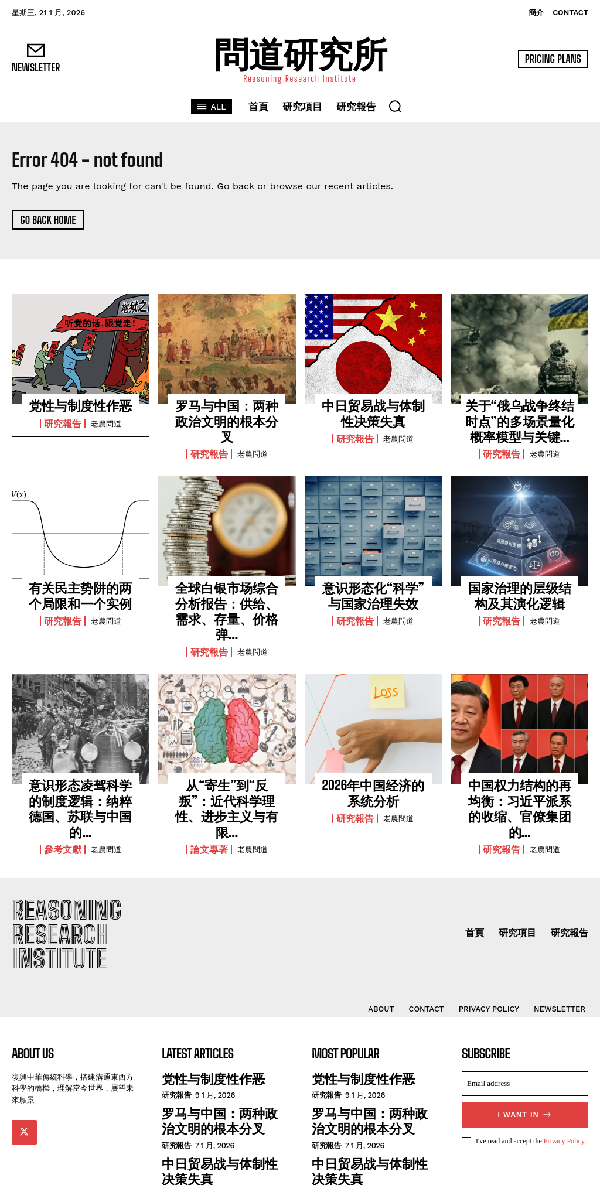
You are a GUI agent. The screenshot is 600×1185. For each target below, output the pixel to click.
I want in (525, 1055)
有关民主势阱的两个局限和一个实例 (80, 586)
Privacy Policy (564, 1081)
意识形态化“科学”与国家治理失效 (373, 586)
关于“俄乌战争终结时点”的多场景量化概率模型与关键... (520, 418)
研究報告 (62, 421)
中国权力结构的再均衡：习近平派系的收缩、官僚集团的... (519, 765)
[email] (525, 1024)
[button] (395, 106)
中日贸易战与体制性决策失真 (373, 412)
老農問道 (106, 422)
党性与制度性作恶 (80, 405)
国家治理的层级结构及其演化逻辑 (519, 586)
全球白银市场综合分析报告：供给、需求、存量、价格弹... (226, 592)
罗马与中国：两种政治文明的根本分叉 (226, 412)
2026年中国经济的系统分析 (373, 759)
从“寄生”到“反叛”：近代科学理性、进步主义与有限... (226, 765)
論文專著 (209, 794)
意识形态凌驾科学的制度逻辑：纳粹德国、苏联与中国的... (80, 765)
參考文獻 (62, 794)
